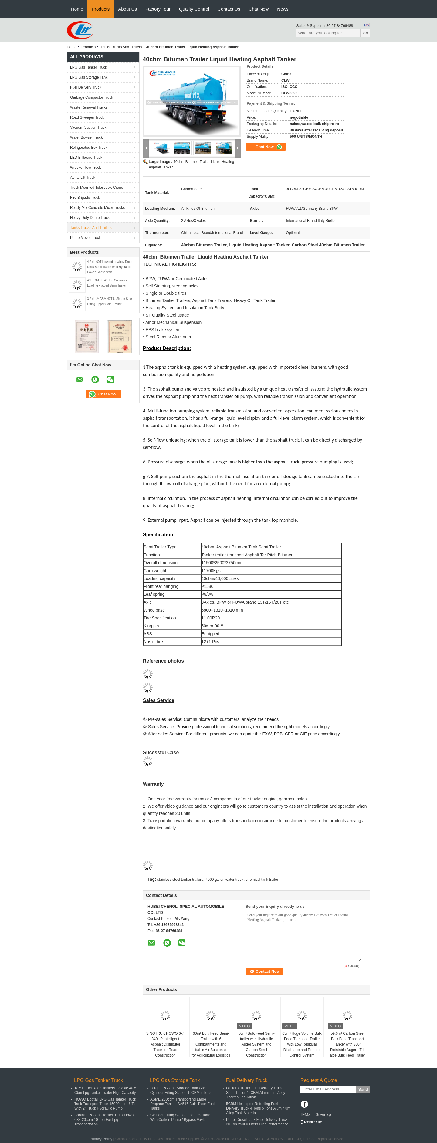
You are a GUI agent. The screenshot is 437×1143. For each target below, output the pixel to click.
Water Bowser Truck (86, 137)
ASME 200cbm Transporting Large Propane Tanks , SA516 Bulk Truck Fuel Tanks (182, 1104)
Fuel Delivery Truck (85, 87)
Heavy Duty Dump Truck (90, 217)
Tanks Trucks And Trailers (121, 47)
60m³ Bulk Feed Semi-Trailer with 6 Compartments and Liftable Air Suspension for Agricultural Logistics (211, 1044)
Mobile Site (311, 1122)
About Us (127, 9)
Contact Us (229, 9)
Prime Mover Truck (85, 238)
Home (77, 9)
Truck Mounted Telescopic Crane (96, 187)
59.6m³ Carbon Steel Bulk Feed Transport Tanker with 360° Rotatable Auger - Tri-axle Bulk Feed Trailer (347, 1044)
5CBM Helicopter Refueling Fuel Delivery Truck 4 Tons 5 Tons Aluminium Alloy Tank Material (258, 1108)
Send (363, 1089)
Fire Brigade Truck (85, 197)
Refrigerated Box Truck (88, 147)
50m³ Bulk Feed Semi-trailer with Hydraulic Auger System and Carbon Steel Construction (256, 1044)
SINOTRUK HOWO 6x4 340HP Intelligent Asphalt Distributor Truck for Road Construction (165, 1044)
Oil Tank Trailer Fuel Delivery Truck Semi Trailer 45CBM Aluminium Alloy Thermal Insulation (255, 1092)
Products (101, 9)
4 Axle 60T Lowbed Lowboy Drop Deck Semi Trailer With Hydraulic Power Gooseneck (109, 267)
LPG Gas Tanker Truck (88, 67)
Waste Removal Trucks (88, 107)
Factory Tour (158, 9)
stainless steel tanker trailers (180, 879)
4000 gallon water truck (224, 879)
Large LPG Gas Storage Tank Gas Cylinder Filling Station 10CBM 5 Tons (180, 1090)
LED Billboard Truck (86, 157)
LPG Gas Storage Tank (88, 77)
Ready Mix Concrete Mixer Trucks (97, 207)
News (283, 9)
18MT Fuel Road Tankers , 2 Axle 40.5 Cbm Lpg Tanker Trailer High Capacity (105, 1090)
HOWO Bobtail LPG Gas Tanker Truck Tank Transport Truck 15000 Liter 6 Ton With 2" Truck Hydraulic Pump (105, 1104)
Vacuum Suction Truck (88, 127)
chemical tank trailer (262, 879)
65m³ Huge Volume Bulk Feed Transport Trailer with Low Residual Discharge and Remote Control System (301, 1044)
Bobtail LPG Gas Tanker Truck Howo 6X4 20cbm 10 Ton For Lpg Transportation (104, 1119)
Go (365, 33)
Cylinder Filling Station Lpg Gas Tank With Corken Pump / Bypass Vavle (180, 1117)
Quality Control (194, 9)
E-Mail (306, 1114)
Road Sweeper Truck (87, 117)
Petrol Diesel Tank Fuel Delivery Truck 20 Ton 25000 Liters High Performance (257, 1122)
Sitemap (323, 1114)
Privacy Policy (101, 1139)
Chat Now (259, 9)
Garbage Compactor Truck (91, 97)
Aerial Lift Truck (82, 177)
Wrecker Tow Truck (85, 167)
